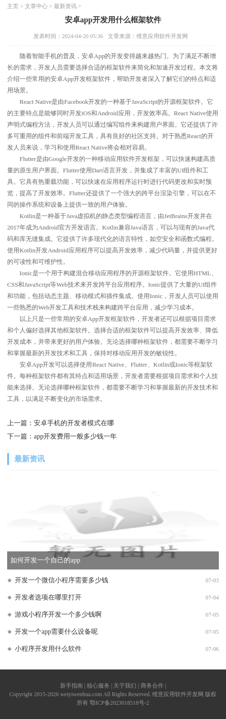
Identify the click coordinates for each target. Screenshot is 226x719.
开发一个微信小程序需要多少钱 (61, 580)
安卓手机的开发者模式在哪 (74, 423)
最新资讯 (65, 6)
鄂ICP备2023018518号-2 (119, 702)
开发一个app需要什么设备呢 (56, 631)
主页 (13, 6)
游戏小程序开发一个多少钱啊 (58, 614)
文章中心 (36, 6)
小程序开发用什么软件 (48, 648)
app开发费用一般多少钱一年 (75, 436)
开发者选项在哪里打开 (48, 597)
